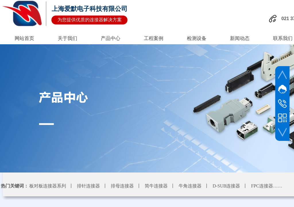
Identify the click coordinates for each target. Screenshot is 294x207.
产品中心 (110, 38)
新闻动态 (239, 38)
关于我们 (67, 38)
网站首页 (24, 38)
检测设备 (196, 38)
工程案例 (153, 38)
